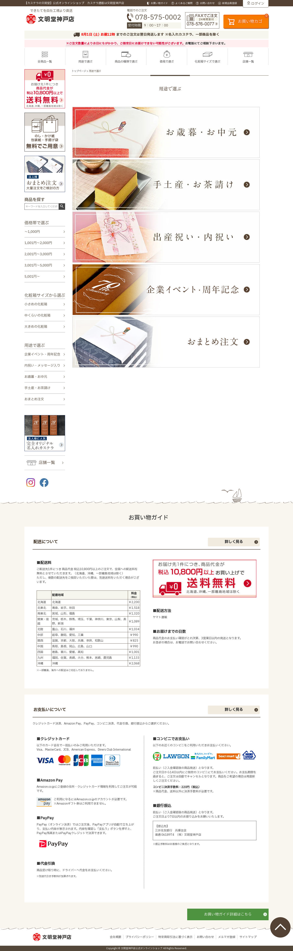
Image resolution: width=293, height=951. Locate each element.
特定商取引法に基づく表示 (175, 937)
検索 (62, 206)
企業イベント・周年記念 (42, 354)
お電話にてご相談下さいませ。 (206, 43)
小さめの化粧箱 (35, 304)
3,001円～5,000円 (38, 265)
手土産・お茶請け (37, 388)
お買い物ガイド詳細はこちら (228, 914)
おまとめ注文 (34, 399)
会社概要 (115, 937)
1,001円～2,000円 (38, 243)
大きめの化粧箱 (35, 326)
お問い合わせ (205, 937)
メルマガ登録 (226, 937)
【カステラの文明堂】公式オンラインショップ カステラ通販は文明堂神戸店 (74, 3)
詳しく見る (234, 542)
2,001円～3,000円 (38, 254)
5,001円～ (32, 276)
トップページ (79, 71)
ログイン (257, 3)
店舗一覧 (248, 61)
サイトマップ (248, 937)
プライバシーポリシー (140, 937)
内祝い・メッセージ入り (42, 365)
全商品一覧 (45, 61)
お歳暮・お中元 (35, 376)
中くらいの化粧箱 (37, 315)
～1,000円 (32, 231)
